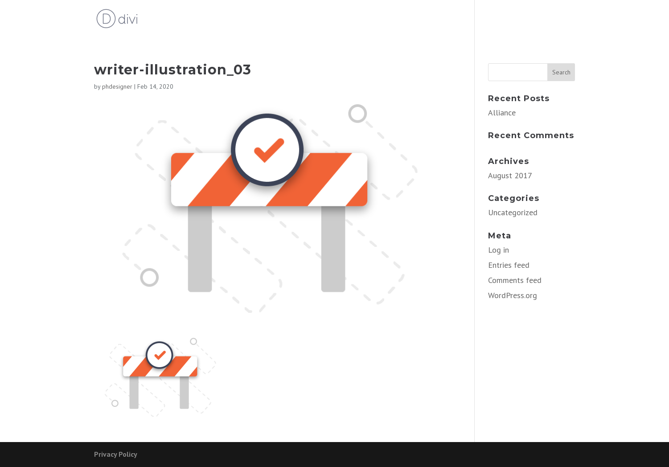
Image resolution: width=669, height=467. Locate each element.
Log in (498, 250)
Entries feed (508, 265)
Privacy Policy (115, 454)
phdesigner (117, 86)
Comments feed (515, 280)
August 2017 (510, 175)
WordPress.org (512, 295)
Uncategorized (513, 212)
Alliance (502, 112)
